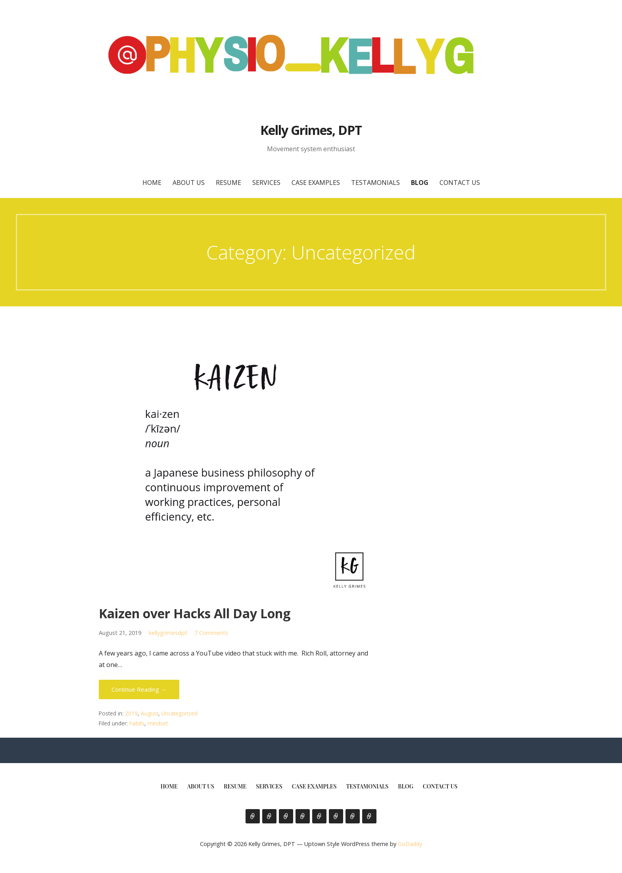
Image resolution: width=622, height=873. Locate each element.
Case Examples (316, 182)
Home (151, 182)
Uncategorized (179, 713)
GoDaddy (410, 844)
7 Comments (211, 632)
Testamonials (375, 182)
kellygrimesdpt (168, 632)
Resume (228, 182)
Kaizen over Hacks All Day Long (194, 613)
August (149, 713)
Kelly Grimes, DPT (311, 129)
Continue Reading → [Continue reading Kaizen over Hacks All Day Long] (139, 689)
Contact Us (460, 182)
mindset (158, 723)
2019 (131, 713)
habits (136, 723)
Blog (419, 182)
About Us (189, 182)
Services (266, 182)
